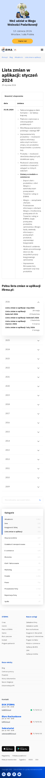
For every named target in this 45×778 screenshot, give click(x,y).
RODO (31, 760)
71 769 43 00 (36, 734)
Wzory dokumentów (9, 679)
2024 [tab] (7, 349)
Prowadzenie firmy (11, 589)
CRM (27, 650)
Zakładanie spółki (32, 626)
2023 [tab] (7, 358)
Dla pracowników (11, 538)
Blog (3, 668)
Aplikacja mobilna (32, 654)
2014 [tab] (7, 441)
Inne (6, 523)
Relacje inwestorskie (9, 760)
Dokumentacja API (8, 686)
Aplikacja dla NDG (32, 647)
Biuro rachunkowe (32, 629)
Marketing (8, 570)
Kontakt (4, 640)
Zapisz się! (22, 41)
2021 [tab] (7, 377)
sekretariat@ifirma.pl (9, 734)
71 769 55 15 (36, 710)
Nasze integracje (7, 682)
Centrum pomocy (8, 671)
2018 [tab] (7, 404)
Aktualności (9, 519)
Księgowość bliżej (11, 527)
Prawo (7, 582)
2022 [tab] (7, 368)
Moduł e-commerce (33, 643)
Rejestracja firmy (11, 595)
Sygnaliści (22, 760)
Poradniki (5, 675)
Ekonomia (8, 557)
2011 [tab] (7, 468)
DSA (37, 760)
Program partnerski (8, 643)
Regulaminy (6, 756)
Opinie (4, 633)
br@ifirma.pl (6, 722)
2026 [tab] (7, 302)
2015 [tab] (7, 432)
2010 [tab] (7, 477)
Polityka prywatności (19, 756)
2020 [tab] (7, 386)
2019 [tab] (7, 395)
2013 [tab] (7, 450)
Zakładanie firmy (31, 622)
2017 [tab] (7, 413)
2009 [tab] (7, 486)
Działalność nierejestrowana (15, 544)
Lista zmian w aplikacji (13, 532)
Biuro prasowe (7, 636)
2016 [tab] (7, 422)
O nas (4, 622)
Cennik (4, 626)
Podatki (7, 576)
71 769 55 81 (36, 722)
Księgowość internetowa (34, 636)
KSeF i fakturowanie (12, 563)
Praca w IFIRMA (7, 629)
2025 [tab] (7, 340)
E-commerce (9, 551)
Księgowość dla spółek (34, 633)
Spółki (7, 601)
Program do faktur (32, 640)
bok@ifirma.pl (6, 710)
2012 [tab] (7, 459)
